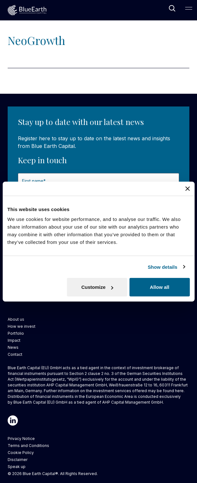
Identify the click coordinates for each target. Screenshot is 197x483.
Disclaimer (17, 459)
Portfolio (16, 333)
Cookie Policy (21, 452)
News (13, 347)
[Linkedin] (13, 420)
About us (16, 319)
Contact (15, 354)
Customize (97, 287)
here (179, 390)
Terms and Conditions (28, 445)
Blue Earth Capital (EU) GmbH (40, 402)
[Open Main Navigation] (188, 8)
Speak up (17, 466)
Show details (163, 266)
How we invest (21, 326)
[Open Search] (172, 8)
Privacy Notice (21, 438)
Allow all (159, 287)
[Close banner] (187, 188)
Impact (14, 340)
